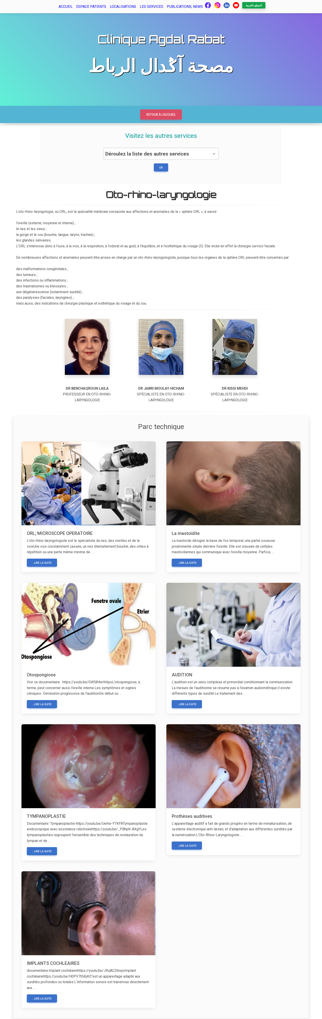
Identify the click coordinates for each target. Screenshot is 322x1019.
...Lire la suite (42, 563)
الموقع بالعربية (254, 5)
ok (161, 168)
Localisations (123, 6)
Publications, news (185, 6)
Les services (151, 6)
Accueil (66, 6)
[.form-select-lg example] (161, 154)
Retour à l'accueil (161, 114)
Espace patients (91, 6)
